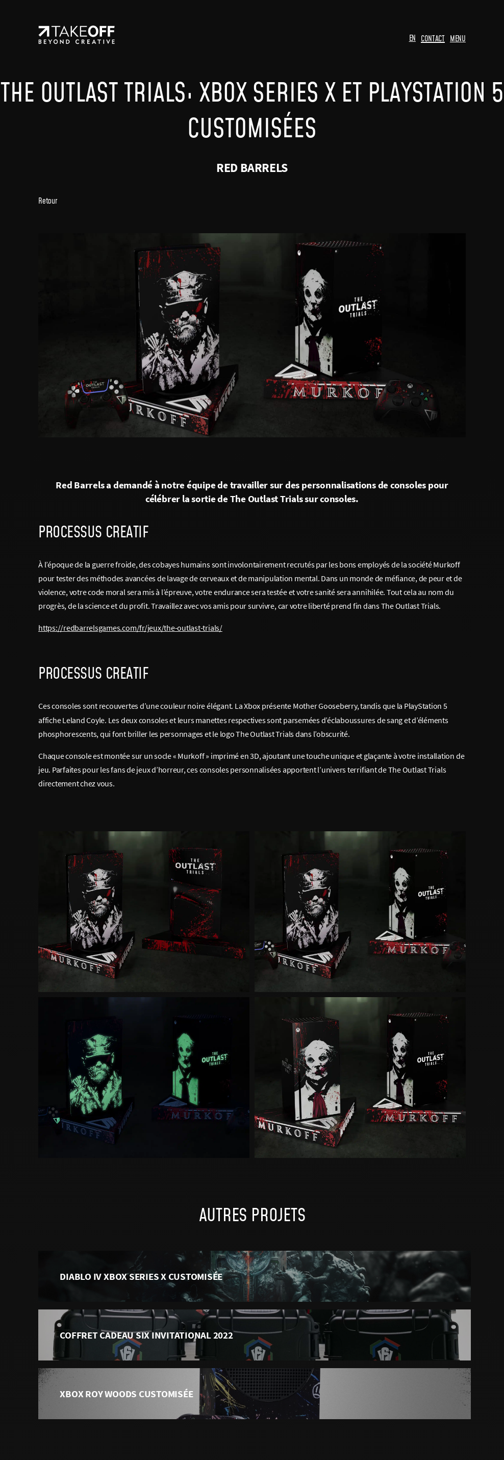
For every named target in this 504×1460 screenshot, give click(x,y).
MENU (458, 38)
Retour (47, 200)
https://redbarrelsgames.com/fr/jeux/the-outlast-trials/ (130, 628)
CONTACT (433, 38)
